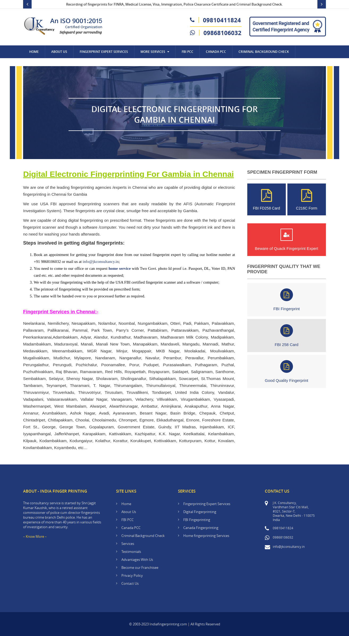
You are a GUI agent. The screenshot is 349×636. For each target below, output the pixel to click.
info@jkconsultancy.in (101, 261)
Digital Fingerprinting (199, 511)
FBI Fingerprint (286, 299)
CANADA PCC (216, 51)
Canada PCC (131, 527)
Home (34, 51)
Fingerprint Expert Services (104, 51)
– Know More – (35, 536)
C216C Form (306, 199)
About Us (59, 51)
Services (127, 543)
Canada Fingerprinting (200, 527)
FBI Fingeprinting (196, 519)
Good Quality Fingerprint (286, 371)
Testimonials (131, 551)
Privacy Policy (132, 575)
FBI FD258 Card (266, 199)
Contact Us (39, 64)
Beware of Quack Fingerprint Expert (286, 240)
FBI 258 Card (286, 335)
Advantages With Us (137, 559)
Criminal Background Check (264, 51)
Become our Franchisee (140, 567)
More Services (155, 51)
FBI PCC (187, 51)
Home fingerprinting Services (206, 535)
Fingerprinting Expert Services (206, 503)
